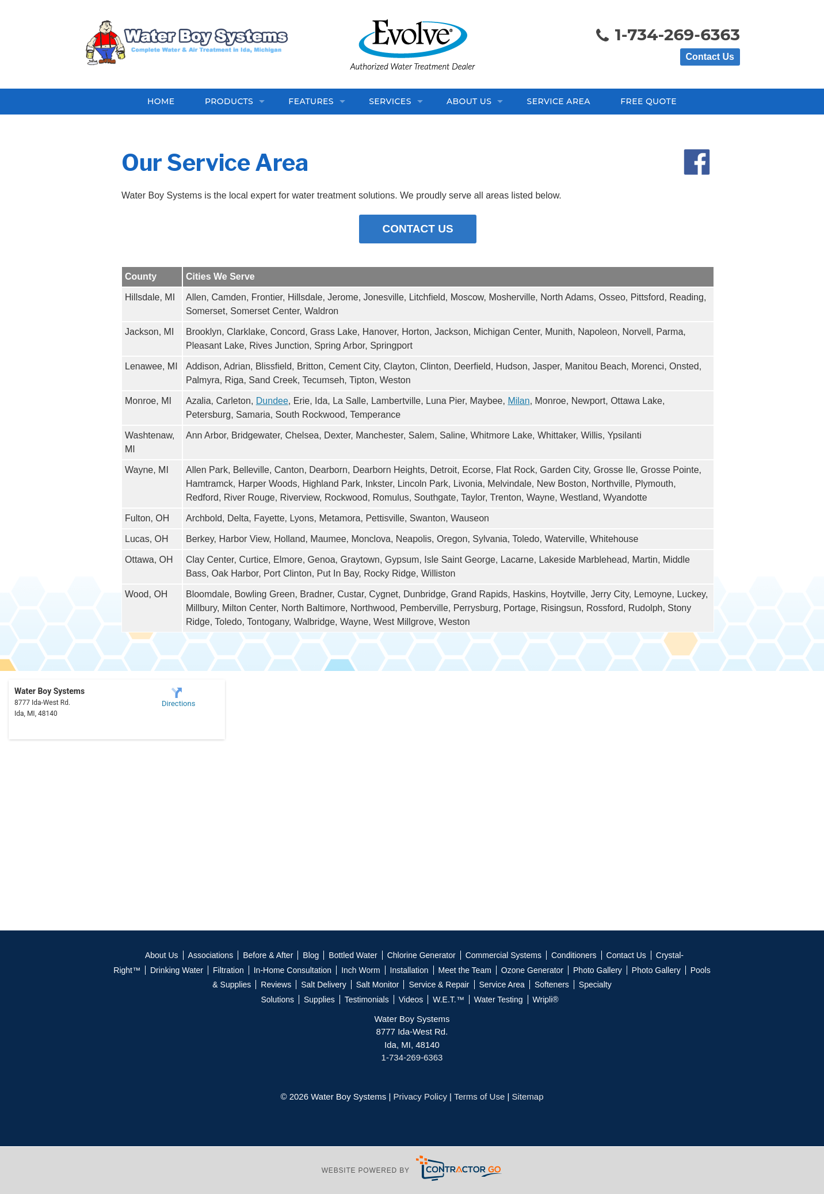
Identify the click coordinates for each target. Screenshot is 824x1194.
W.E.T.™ (448, 999)
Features (311, 101)
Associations (211, 955)
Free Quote (648, 101)
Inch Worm (360, 970)
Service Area (558, 101)
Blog (311, 955)
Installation (409, 970)
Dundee (272, 401)
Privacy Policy (420, 1096)
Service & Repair (439, 984)
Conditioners (574, 955)
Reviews (276, 984)
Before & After (268, 955)
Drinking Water (176, 970)
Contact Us (710, 57)
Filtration (228, 970)
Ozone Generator (532, 970)
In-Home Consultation (292, 970)
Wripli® (546, 999)
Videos (411, 999)
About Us (469, 101)
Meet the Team (464, 970)
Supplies (319, 999)
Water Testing (498, 999)
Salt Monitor (377, 984)
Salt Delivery (323, 984)
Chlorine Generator (421, 955)
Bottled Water (353, 955)
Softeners (552, 984)
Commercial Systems (503, 955)
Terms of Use (479, 1096)
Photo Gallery (597, 970)
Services (390, 101)
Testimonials (367, 999)
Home (160, 101)
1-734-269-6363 (667, 35)
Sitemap (528, 1096)
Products (229, 101)
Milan (518, 401)
